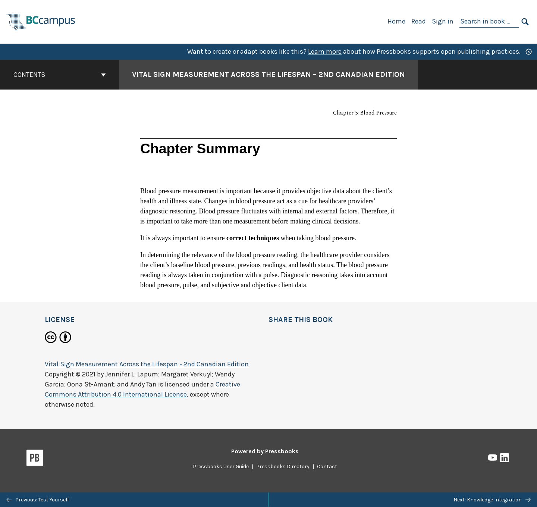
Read (418, 21)
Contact (327, 466)
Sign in (442, 21)
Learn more (325, 51)
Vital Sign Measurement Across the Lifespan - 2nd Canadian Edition (147, 364)
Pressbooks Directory (283, 466)
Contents (59, 75)
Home (396, 21)
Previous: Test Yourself (37, 500)
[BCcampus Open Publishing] (41, 21)
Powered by (265, 451)
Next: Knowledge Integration (492, 500)
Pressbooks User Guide (221, 466)
